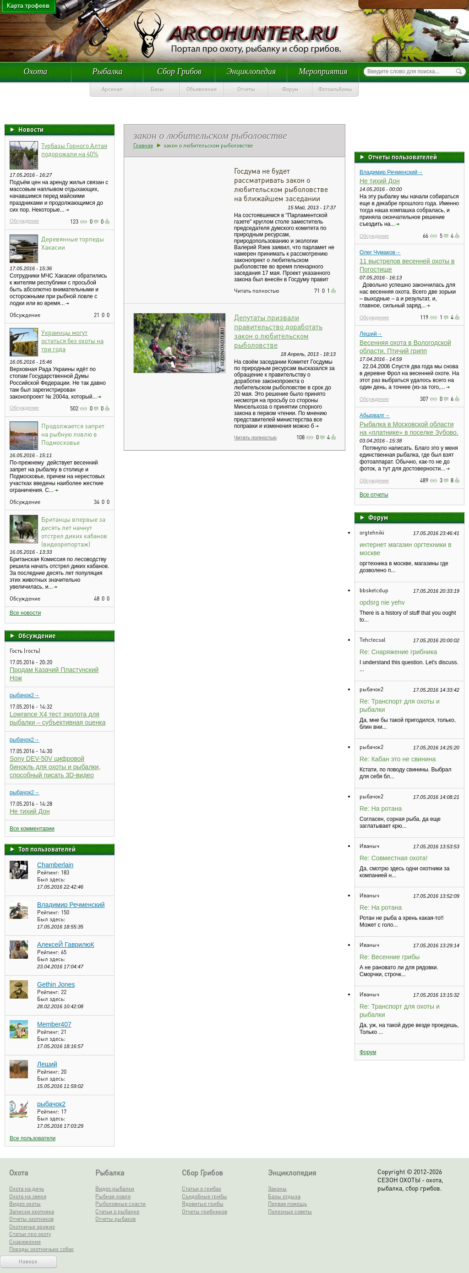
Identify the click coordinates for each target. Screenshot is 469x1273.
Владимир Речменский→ (391, 172)
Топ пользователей (47, 849)
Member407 (54, 1024)
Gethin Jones (56, 984)
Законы (277, 1188)
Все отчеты (374, 495)
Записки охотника (31, 1211)
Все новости (25, 613)
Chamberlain (55, 865)
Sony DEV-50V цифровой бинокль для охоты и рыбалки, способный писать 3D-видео (55, 767)
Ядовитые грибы (203, 1203)
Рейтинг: (49, 872)
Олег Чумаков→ (380, 252)
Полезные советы (290, 1211)
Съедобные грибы (204, 1196)
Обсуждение (24, 221)
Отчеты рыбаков (115, 1218)
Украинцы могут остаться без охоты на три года (72, 340)
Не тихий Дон (30, 811)
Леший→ (371, 334)
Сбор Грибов (179, 71)
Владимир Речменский (71, 904)
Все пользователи (32, 1138)
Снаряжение (25, 1241)
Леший (47, 1064)
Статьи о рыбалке (117, 1211)
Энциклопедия (251, 71)
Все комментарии (32, 828)
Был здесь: (51, 879)
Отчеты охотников (31, 1218)
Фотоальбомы (335, 89)
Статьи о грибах (201, 1188)
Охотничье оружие (32, 1226)
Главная (143, 145)
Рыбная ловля (113, 1196)
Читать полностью (255, 437)
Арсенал (112, 89)
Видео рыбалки (114, 1188)
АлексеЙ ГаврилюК (65, 944)
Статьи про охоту (30, 1233)
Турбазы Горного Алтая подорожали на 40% (74, 149)
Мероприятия (323, 71)
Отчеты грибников (204, 1211)
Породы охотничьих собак (41, 1249)
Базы (157, 89)
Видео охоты (25, 1203)
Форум (290, 89)
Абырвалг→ (375, 415)
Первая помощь (287, 1203)
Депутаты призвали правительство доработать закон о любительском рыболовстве (278, 331)
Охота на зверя (27, 1196)
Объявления (201, 89)
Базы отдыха (284, 1196)
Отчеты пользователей (402, 157)
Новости (31, 129)
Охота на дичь (26, 1188)
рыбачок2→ (24, 695)
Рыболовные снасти (120, 1203)
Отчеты (246, 89)
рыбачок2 (51, 1104)
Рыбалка (107, 71)
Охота (36, 71)
